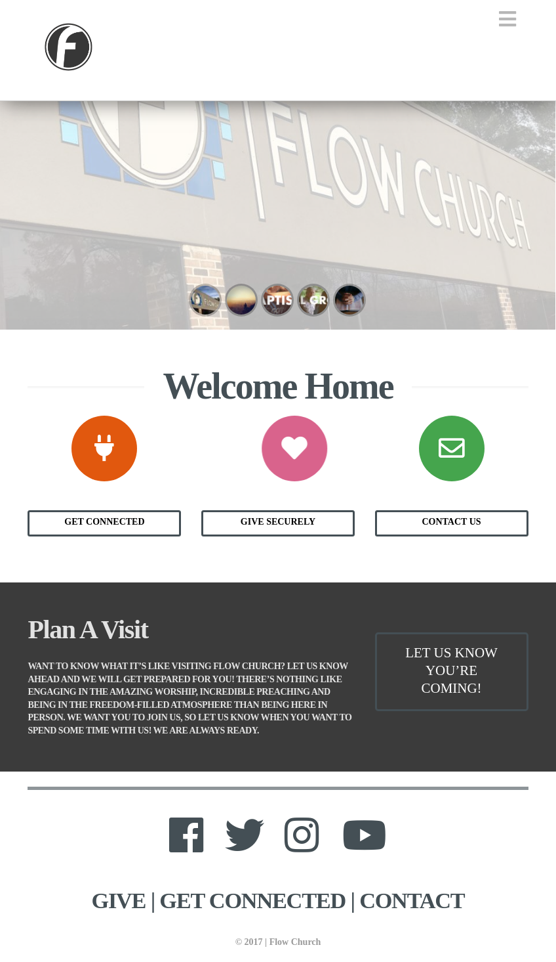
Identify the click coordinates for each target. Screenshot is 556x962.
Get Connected (104, 522)
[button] (507, 19)
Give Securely (278, 522)
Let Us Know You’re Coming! (451, 671)
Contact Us (451, 522)
